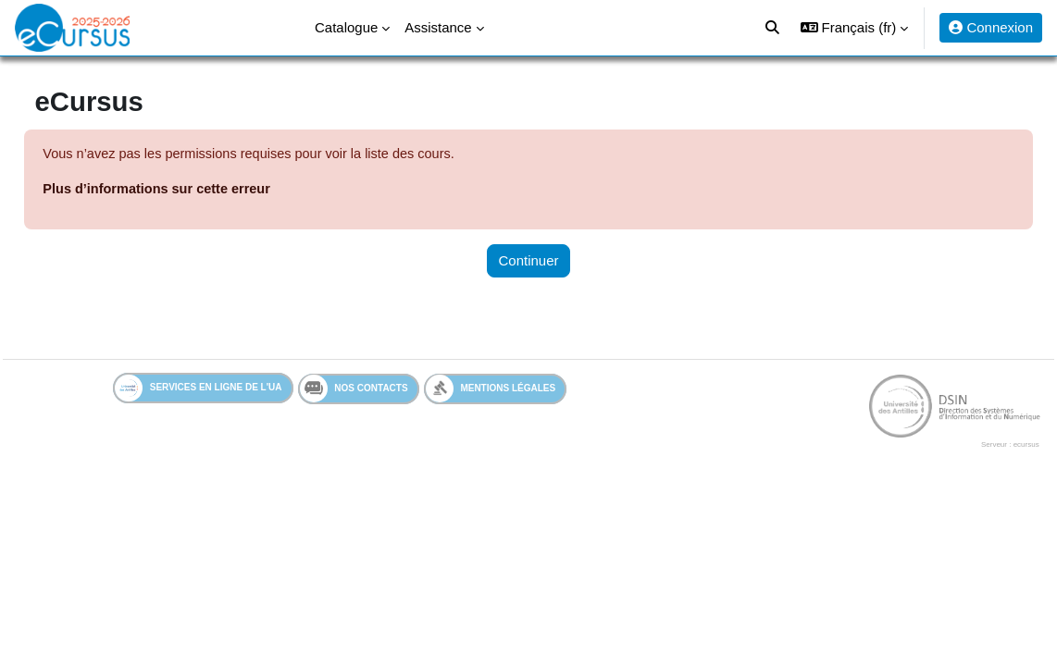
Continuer (529, 261)
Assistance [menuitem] (437, 27)
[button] (854, 28)
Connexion (991, 27)
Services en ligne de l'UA (198, 389)
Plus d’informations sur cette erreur (201, 190)
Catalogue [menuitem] (346, 27)
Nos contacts (354, 390)
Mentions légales (491, 389)
